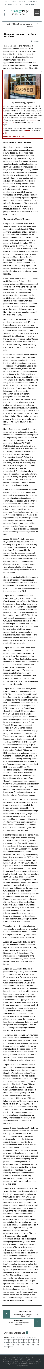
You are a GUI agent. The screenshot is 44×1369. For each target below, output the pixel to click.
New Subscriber (11, 5)
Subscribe (7, 136)
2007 (6, 1344)
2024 (23, 1337)
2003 (26, 1344)
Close (21, 136)
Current (12, 1337)
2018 (21, 1340)
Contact (22, 2)
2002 (31, 1344)
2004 (21, 1344)
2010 (26, 1342)
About (13, 2)
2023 (28, 1337)
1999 (11, 1347)
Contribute (32, 2)
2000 (6, 1347)
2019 (16, 1340)
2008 (36, 1342)
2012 (16, 1342)
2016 (31, 1340)
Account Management (28, 5)
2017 (26, 1340)
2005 (16, 1344)
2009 (31, 1342)
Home (7, 2)
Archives (35, 41)
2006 (11, 1344)
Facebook (26, 131)
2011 (21, 1342)
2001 (36, 1344)
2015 (36, 1340)
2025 (18, 1337)
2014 (6, 1342)
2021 (6, 1340)
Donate (15, 136)
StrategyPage (21, 1358)
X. (6, 133)
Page (19, 12)
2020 (11, 1340)
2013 (11, 1342)
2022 (33, 1337)
